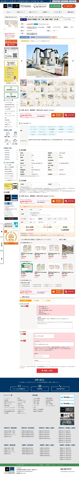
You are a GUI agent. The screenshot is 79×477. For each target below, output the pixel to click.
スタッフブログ (8, 122)
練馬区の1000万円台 (44, 449)
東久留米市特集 (49, 401)
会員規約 (41, 466)
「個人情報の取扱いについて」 (43, 367)
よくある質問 (7, 109)
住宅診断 (6, 414)
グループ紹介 (21, 408)
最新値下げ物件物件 (38, 412)
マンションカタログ (50, 407)
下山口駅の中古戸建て (37, 284)
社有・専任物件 (49, 405)
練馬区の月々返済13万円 (65, 456)
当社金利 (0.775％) (35, 212)
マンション (15, 136)
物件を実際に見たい (40, 306)
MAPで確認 (41, 27)
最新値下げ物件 (8, 169)
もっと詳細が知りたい (40, 308)
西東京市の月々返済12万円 (65, 439)
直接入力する (34, 215)
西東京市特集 (49, 399)
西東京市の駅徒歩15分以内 (28, 436)
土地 (7, 143)
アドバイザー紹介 (8, 102)
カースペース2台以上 (9, 175)
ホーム (8, 12)
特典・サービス (8, 113)
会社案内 (6, 401)
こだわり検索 (37, 399)
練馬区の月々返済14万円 (65, 458)
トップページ (7, 399)
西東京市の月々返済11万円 (65, 437)
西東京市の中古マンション (10, 436)
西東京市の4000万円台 (44, 437)
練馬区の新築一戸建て (9, 449)
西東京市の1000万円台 (44, 432)
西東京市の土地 (7, 437)
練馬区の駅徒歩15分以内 (27, 453)
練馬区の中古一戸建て (9, 451)
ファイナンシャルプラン (10, 111)
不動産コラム (7, 124)
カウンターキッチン (9, 178)
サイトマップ (34, 466)
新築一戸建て (7, 136)
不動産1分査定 (69, 6)
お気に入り (64, 1)
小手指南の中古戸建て (37, 286)
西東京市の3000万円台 (44, 436)
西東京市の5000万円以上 (44, 439)
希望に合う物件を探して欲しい (42, 310)
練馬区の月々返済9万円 (65, 449)
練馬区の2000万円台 (44, 451)
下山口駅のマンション (48, 284)
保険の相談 (7, 120)
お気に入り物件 (62, 239)
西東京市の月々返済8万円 (64, 432)
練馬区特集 (48, 403)
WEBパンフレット (8, 126)
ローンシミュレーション (43, 37)
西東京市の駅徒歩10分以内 (28, 434)
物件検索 (55, 1)
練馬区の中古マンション (9, 453)
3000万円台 (7, 154)
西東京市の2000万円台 (44, 434)
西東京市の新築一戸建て (9, 432)
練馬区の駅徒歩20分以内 (27, 455)
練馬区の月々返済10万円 (65, 451)
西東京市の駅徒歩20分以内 (28, 437)
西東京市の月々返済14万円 (65, 443)
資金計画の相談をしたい (41, 313)
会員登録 (48, 466)
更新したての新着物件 (9, 167)
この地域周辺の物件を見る (32, 28)
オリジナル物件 (8, 164)
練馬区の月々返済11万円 (65, 453)
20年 (65, 218)
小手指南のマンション (48, 286)
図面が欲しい (38, 312)
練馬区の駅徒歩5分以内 (27, 449)
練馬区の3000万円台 (44, 453)
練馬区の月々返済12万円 (65, 455)
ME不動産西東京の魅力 (9, 104)
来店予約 (20, 405)
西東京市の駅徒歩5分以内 (27, 432)
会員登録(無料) (24, 235)
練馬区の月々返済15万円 (65, 460)
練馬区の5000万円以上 (45, 456)
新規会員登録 (56, 6)
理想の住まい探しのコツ (10, 106)
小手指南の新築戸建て (26, 286)
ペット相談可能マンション (10, 180)
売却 (6, 117)
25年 (59, 218)
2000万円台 (7, 152)
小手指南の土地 (59, 286)
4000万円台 (7, 157)
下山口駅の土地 (59, 284)
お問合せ (54, 37)
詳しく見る (11, 218)
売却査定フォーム (22, 401)
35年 (49, 218)
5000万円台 (7, 159)
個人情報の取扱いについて (23, 466)
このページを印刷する (12, 49)
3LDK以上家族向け (9, 171)
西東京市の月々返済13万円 (65, 441)
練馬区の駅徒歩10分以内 (27, 451)
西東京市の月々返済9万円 (64, 434)
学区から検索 (37, 401)
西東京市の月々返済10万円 (65, 436)
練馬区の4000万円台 (44, 455)
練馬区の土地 (7, 455)
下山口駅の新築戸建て (26, 284)
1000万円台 (7, 150)
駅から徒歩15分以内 (9, 173)
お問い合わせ (70, 12)
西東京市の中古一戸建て (9, 434)
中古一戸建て (15, 143)
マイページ (60, 466)
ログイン (54, 466)
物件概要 (33, 37)
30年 (54, 218)
